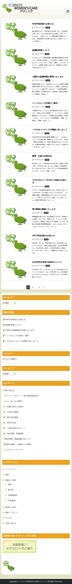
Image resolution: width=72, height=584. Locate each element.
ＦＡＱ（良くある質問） (13, 401)
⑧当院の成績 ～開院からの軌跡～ (18, 444)
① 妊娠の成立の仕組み (13, 407)
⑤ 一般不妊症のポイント (14, 428)
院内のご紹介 (10, 507)
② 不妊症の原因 (10, 412)
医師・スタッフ (11, 512)
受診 (7, 475)
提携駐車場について (13, 325)
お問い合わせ (8, 390)
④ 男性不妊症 (9, 423)
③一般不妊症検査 (10, 417)
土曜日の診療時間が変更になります (20, 330)
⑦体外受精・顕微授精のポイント (17, 439)
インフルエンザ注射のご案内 (17, 336)
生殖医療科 (12, 495)
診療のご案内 (10, 480)
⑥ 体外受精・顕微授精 (13, 434)
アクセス (8, 518)
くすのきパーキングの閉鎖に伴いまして (21, 341)
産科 (10, 484)
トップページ (10, 469)
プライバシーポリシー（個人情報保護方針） (21, 396)
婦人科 (11, 490)
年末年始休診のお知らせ (15, 319)
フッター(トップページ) (13, 450)
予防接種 (11, 500)
